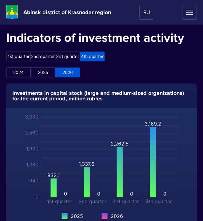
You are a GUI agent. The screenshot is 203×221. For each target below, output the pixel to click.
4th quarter (92, 56)
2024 (18, 72)
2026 (67, 72)
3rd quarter (67, 56)
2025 (43, 72)
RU (146, 12)
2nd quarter (43, 56)
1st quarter (19, 56)
